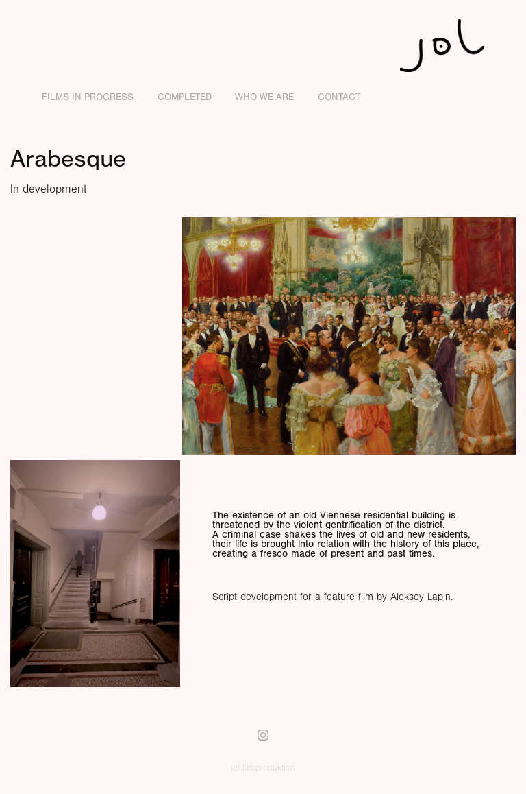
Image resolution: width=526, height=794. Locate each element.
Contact (339, 97)
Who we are (264, 97)
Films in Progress (88, 97)
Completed (185, 97)
